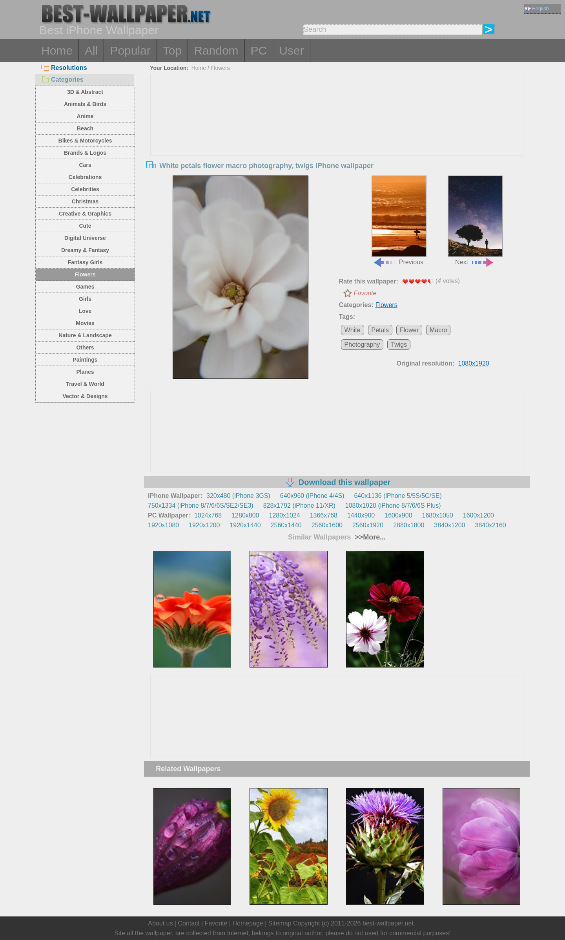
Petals (380, 330)
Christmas (85, 201)
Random (216, 50)
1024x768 (208, 515)
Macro (438, 330)
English (537, 8)
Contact (188, 923)
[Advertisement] (337, 133)
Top (172, 50)
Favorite (365, 293)
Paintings (85, 360)
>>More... (369, 537)
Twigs (399, 344)
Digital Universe (85, 238)
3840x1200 (449, 525)
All (91, 50)
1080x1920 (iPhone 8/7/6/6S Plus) (393, 505)
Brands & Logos (85, 153)
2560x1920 (367, 525)
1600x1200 (478, 515)
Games (85, 286)
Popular (130, 50)
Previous (399, 221)
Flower (409, 330)
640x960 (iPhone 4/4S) (312, 495)
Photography (362, 344)
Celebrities (85, 189)
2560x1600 (327, 525)
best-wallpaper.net (388, 923)
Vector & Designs (85, 396)
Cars (85, 165)
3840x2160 (490, 525)
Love (85, 311)
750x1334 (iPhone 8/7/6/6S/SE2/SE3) (200, 505)
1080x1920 (473, 363)
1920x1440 (245, 525)
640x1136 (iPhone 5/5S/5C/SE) (397, 495)
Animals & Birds (85, 104)
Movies (85, 323)
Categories (62, 79)
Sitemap (280, 923)
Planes (85, 372)
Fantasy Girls (85, 262)
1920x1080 (163, 525)
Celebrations (85, 177)
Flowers (85, 274)
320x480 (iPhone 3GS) (238, 495)
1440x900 (361, 515)
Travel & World (85, 384)
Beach (85, 128)
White (352, 330)
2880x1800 (408, 525)
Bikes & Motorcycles (85, 140)
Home (57, 50)
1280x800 (245, 515)
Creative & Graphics (85, 213)
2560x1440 (286, 525)
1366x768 (323, 515)
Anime (85, 116)
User (291, 50)
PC (259, 50)
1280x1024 (284, 515)
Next (475, 221)
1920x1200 (204, 525)
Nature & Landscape (84, 335)
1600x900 (398, 515)
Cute (85, 226)
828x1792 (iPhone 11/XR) (299, 505)
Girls (85, 299)
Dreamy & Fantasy (85, 250)
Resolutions (64, 67)
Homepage (248, 923)
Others (85, 347)
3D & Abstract (85, 92)
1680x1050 (437, 515)
